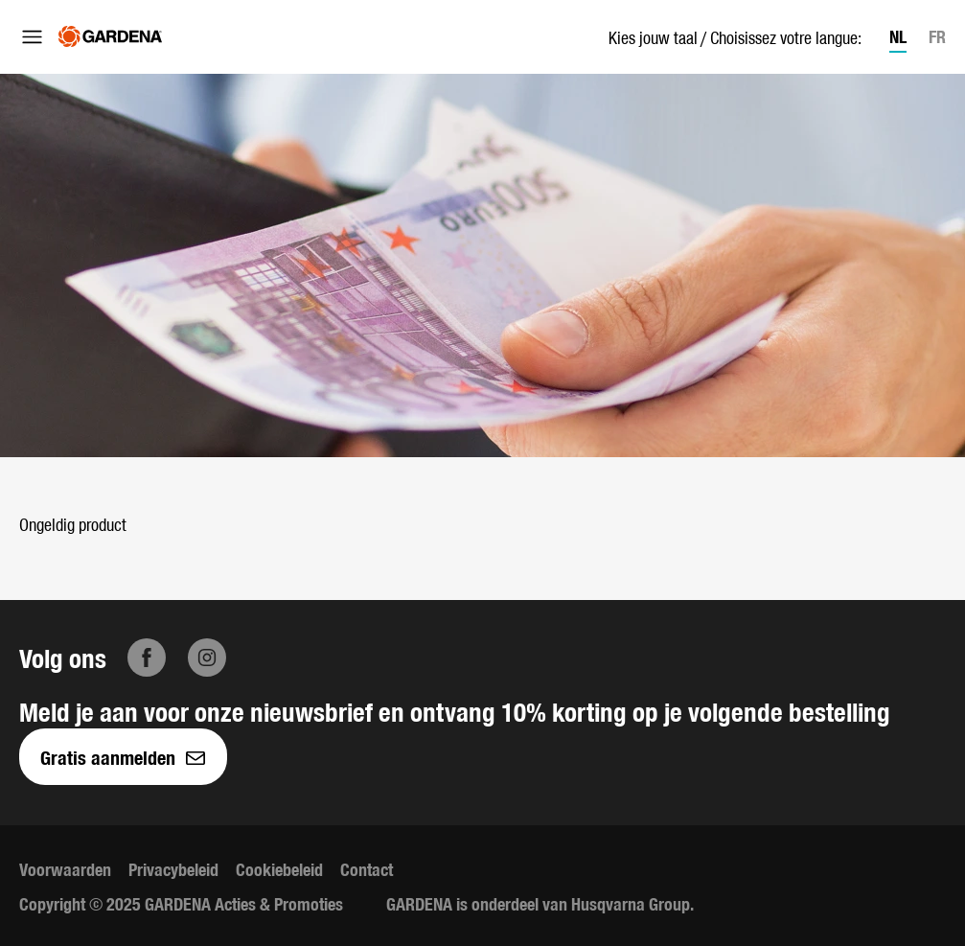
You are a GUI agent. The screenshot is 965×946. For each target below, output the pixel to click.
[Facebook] (146, 657)
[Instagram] (207, 657)
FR (937, 36)
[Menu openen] (32, 36)
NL (898, 36)
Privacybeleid (173, 869)
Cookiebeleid (279, 869)
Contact (366, 869)
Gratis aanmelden (122, 757)
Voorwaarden (65, 869)
